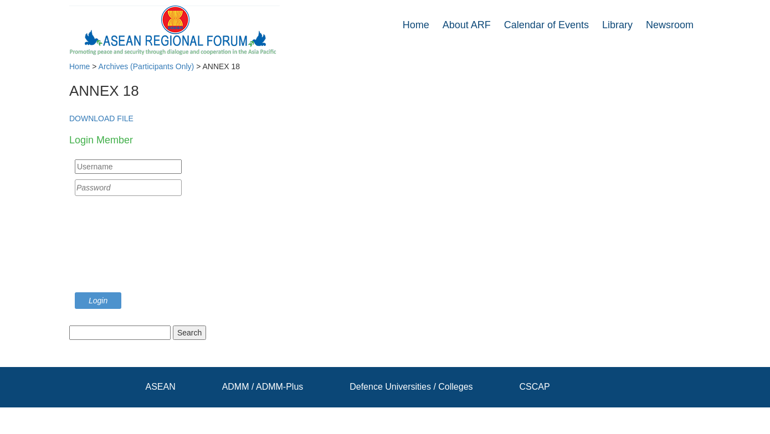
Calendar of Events (546, 24)
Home (416, 24)
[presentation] (120, 247)
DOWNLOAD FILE (101, 118)
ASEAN (161, 386)
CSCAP (534, 386)
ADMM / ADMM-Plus (263, 386)
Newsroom (670, 24)
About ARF (467, 24)
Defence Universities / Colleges (411, 386)
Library (617, 24)
